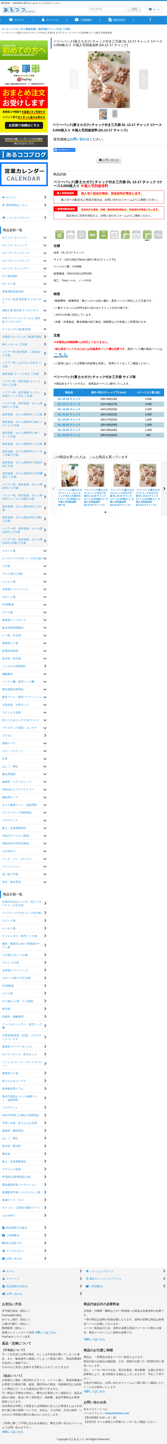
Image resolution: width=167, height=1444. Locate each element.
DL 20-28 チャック (69, 424)
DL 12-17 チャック (69, 404)
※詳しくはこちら (45, 1332)
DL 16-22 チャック (69, 414)
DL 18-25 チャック (69, 419)
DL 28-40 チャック (69, 435)
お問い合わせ (79, 139)
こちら (61, 354)
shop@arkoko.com (117, 1413)
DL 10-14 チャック (69, 398)
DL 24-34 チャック (69, 429)
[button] (150, 20)
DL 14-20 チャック (69, 409)
